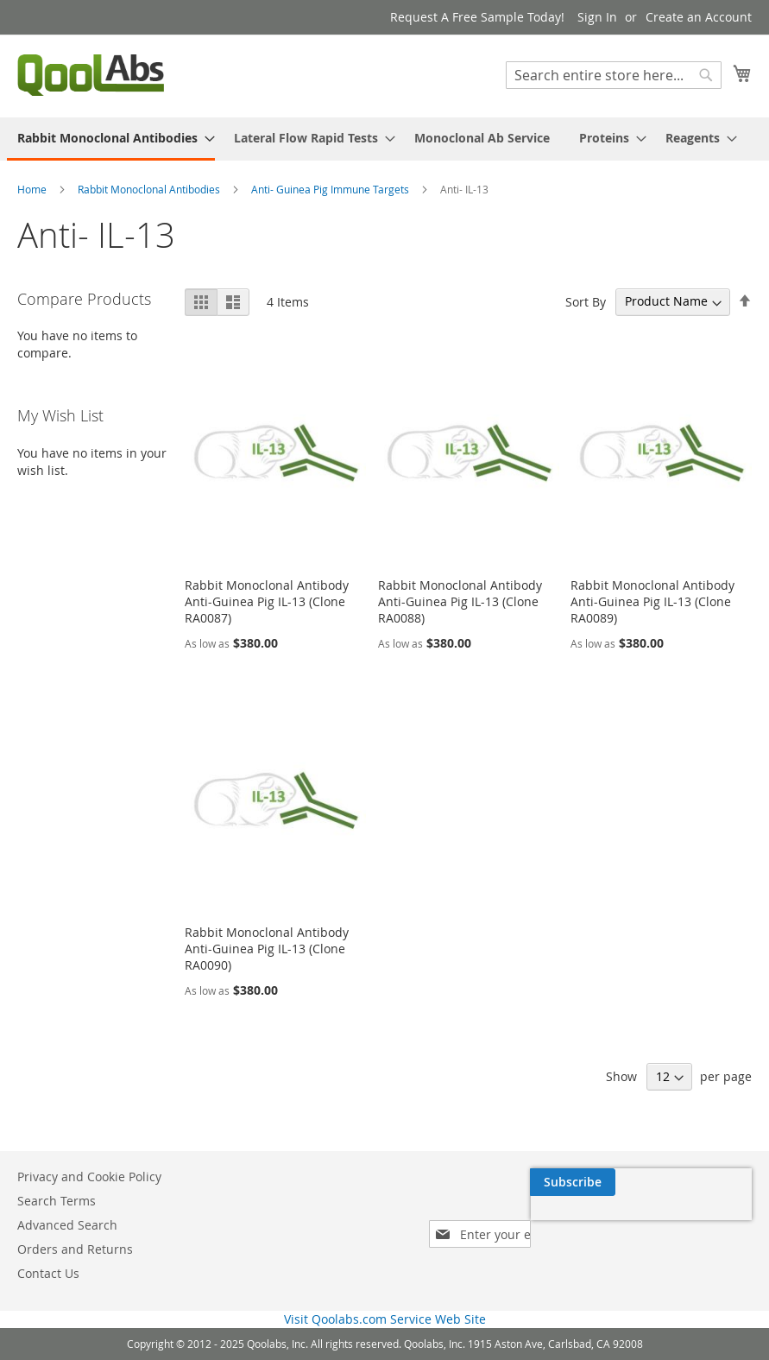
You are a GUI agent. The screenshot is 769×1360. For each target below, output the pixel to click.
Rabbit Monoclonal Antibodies (150, 189)
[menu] (384, 139)
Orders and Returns (75, 1249)
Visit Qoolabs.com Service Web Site (385, 1319)
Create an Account (699, 17)
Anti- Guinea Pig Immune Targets (331, 189)
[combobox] (614, 75)
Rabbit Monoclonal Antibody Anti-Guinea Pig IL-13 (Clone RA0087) (267, 601)
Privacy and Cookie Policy (89, 1176)
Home (33, 189)
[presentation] (587, 1222)
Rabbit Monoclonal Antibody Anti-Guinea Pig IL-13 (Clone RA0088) (460, 601)
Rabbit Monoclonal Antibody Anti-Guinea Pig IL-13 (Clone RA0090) (267, 948)
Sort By (585, 301)
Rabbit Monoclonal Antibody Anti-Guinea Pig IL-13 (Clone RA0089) (652, 601)
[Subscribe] (709, 1182)
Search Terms (56, 1200)
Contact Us (48, 1273)
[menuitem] (111, 139)
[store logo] (90, 75)
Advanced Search (67, 1225)
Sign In (597, 17)
